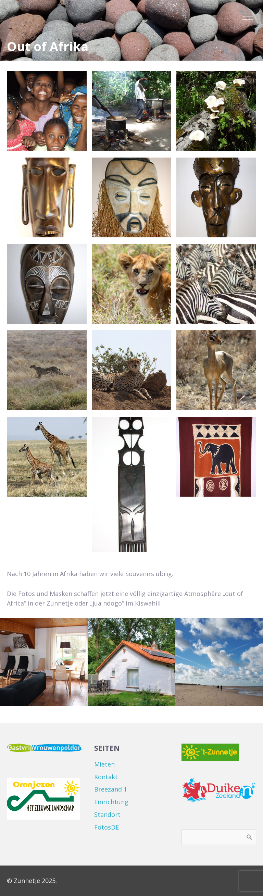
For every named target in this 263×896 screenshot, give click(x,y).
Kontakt (106, 777)
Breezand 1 (110, 789)
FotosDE (106, 827)
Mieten (104, 764)
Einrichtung (111, 802)
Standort (107, 814)
